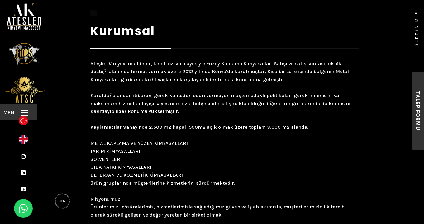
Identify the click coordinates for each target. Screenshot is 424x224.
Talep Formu (417, 111)
